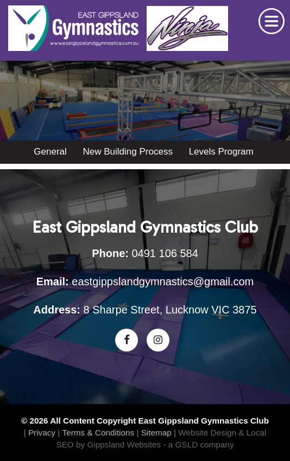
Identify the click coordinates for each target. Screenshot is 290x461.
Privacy (41, 432)
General (50, 151)
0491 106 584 (165, 253)
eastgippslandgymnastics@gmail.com (163, 281)
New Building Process (128, 151)
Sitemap (156, 432)
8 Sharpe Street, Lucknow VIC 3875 (170, 310)
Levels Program (221, 151)
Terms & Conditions (98, 432)
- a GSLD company (198, 444)
